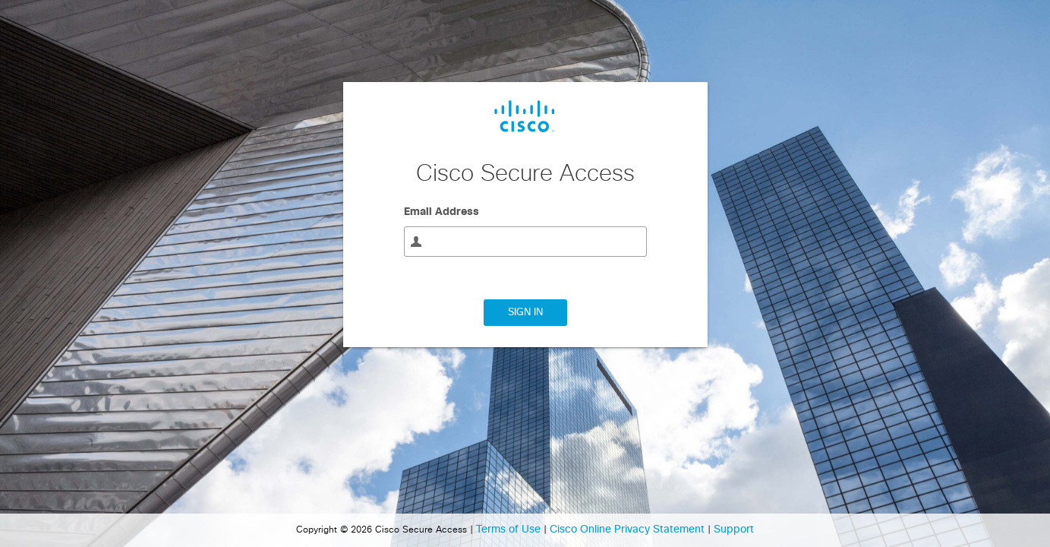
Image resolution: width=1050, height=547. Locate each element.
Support (734, 529)
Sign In (525, 313)
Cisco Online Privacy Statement (629, 529)
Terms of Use (510, 529)
